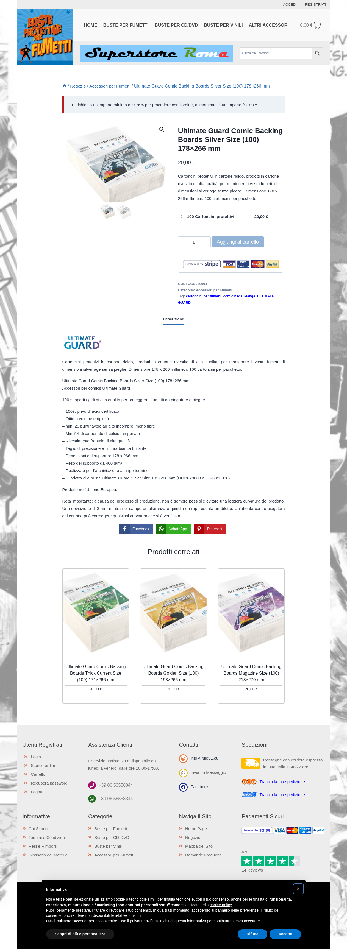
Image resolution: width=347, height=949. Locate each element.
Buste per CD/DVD (176, 25)
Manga (249, 296)
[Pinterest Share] (210, 529)
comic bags (232, 296)
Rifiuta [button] (252, 934)
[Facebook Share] (136, 529)
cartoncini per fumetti (203, 296)
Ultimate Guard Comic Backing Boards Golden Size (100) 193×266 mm (173, 673)
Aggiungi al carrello (238, 242)
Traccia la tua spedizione (282, 781)
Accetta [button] (285, 934)
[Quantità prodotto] (194, 242)
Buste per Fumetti (126, 25)
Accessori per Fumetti (214, 290)
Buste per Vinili (223, 25)
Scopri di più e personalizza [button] (80, 934)
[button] (162, 129)
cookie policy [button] (220, 905)
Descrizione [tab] (173, 319)
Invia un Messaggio (208, 772)
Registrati (315, 4)
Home (90, 25)
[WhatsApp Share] (173, 529)
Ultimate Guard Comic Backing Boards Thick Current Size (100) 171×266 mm (96, 673)
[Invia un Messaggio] (183, 773)
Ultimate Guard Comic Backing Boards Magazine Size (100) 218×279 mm (251, 673)
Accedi (289, 4)
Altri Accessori (269, 25)
